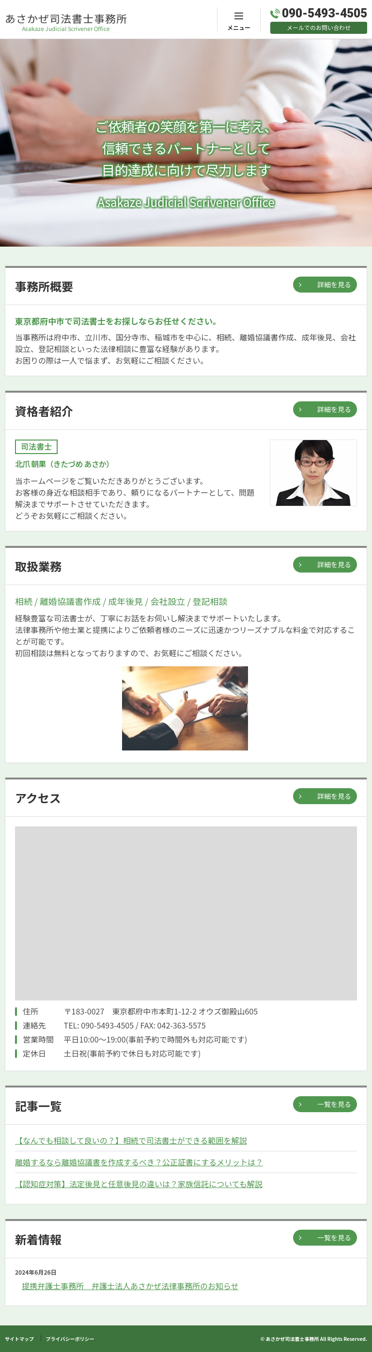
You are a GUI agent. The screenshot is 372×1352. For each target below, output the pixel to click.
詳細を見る (334, 284)
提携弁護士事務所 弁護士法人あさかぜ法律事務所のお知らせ (130, 1286)
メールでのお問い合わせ (319, 27)
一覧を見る (334, 1104)
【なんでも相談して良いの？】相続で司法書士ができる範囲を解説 (131, 1140)
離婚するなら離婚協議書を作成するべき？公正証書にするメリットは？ (139, 1162)
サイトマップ (19, 1338)
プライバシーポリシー (70, 1338)
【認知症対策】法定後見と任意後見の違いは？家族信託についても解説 (139, 1184)
